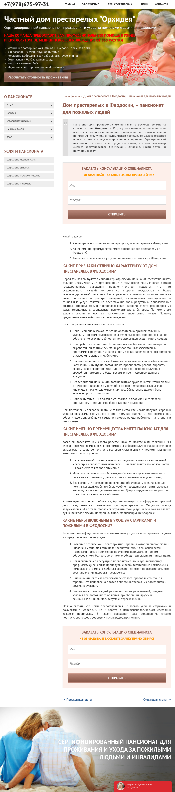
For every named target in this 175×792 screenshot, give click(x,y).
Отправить (116, 214)
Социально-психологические (23, 175)
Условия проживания (19, 121)
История (11, 113)
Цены (144, 4)
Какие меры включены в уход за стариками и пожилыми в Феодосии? (119, 258)
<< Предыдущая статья (77, 700)
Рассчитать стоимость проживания (38, 77)
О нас (10, 105)
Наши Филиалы (15, 129)
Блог (9, 137)
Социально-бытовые (18, 167)
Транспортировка (120, 4)
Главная (70, 4)
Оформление (90, 4)
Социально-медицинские (21, 159)
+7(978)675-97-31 (26, 4)
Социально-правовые (19, 183)
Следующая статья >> (157, 700)
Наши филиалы (73, 96)
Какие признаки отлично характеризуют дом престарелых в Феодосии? (120, 243)
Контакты (161, 4)
